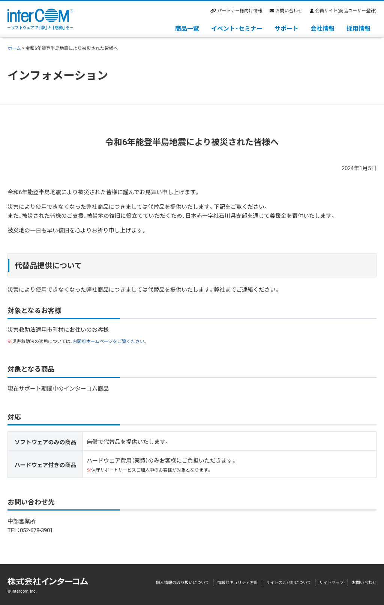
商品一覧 (187, 28)
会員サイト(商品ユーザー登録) (345, 10)
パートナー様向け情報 (239, 10)
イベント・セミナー (236, 28)
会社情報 (322, 28)
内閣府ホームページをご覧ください (108, 341)
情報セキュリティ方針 (237, 582)
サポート (286, 28)
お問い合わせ (288, 10)
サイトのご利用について (288, 582)
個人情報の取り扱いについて (182, 582)
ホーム (14, 48)
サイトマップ (331, 582)
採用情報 (358, 28)
